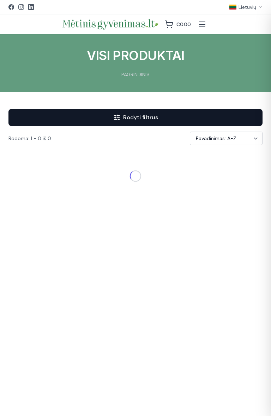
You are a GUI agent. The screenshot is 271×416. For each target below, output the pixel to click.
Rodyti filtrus (135, 117)
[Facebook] (11, 7)
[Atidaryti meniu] (202, 24)
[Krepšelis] (178, 24)
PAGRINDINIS (135, 74)
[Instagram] (21, 7)
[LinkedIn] (31, 7)
